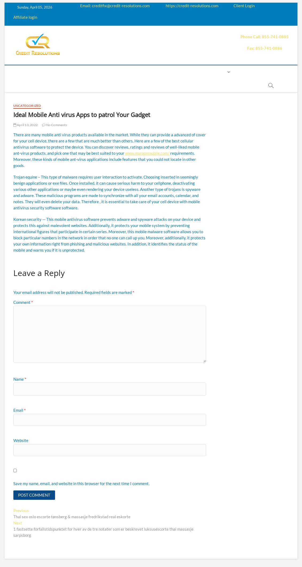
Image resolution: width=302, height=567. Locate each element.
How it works (80, 72)
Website (20, 440)
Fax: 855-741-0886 (264, 48)
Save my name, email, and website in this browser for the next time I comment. (81, 483)
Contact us (196, 72)
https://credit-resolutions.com (192, 5)
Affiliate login (25, 17)
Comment (23, 302)
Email (19, 410)
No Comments (54, 125)
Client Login (244, 5)
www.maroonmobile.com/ (147, 153)
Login (220, 72)
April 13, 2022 (25, 125)
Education (112, 72)
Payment (170, 72)
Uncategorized (27, 106)
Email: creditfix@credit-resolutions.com (115, 5)
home (28, 72)
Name (19, 379)
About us (49, 72)
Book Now (247, 72)
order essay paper (140, 85)
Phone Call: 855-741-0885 (265, 36)
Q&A (133, 72)
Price (149, 72)
